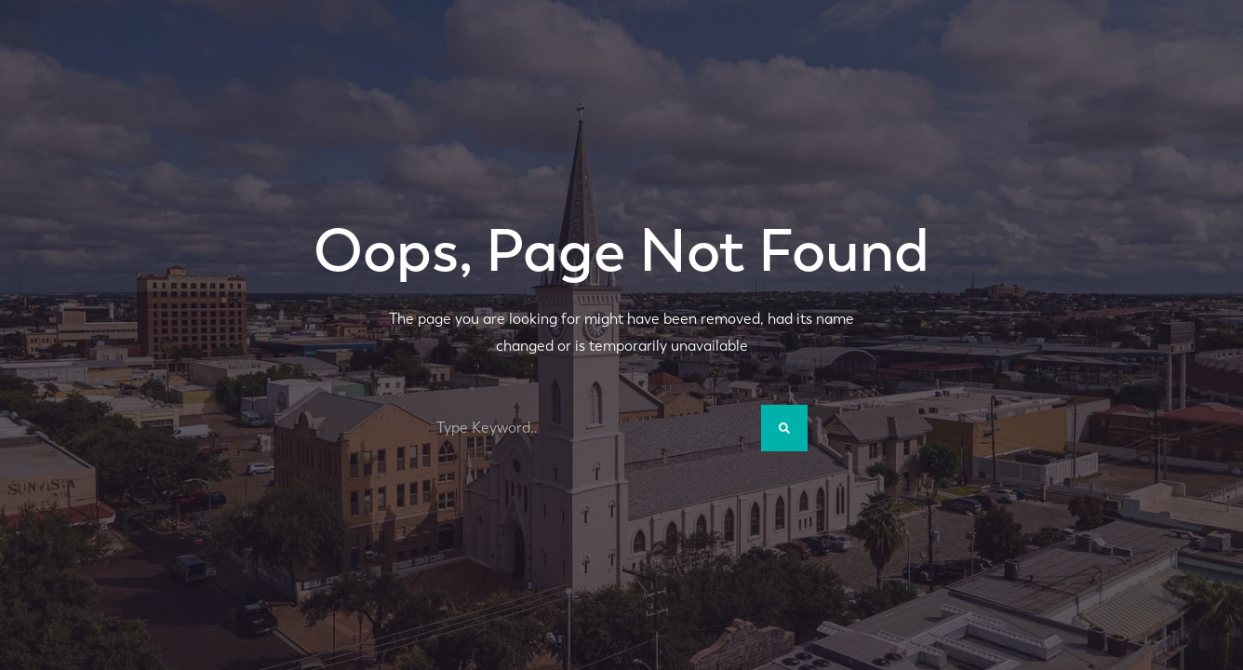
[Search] (784, 428)
